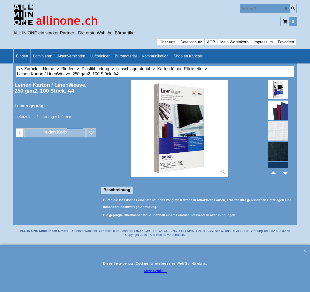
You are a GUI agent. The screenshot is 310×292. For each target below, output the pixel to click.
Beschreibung (116, 190)
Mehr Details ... (155, 271)
